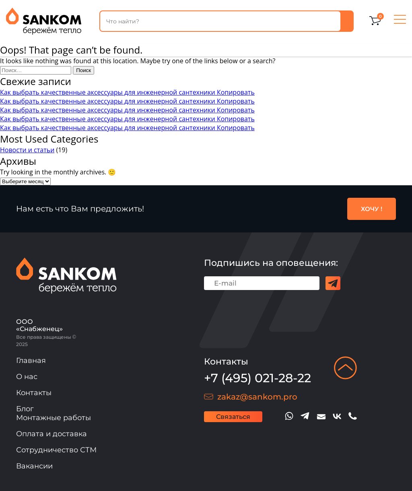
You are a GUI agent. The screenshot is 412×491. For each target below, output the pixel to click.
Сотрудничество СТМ (56, 449)
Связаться (233, 417)
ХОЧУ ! (371, 209)
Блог (25, 408)
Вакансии (34, 466)
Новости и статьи (27, 149)
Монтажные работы (53, 417)
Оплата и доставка (51, 433)
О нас (26, 376)
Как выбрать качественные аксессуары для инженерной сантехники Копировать (127, 92)
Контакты (34, 392)
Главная (31, 360)
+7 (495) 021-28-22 (257, 378)
